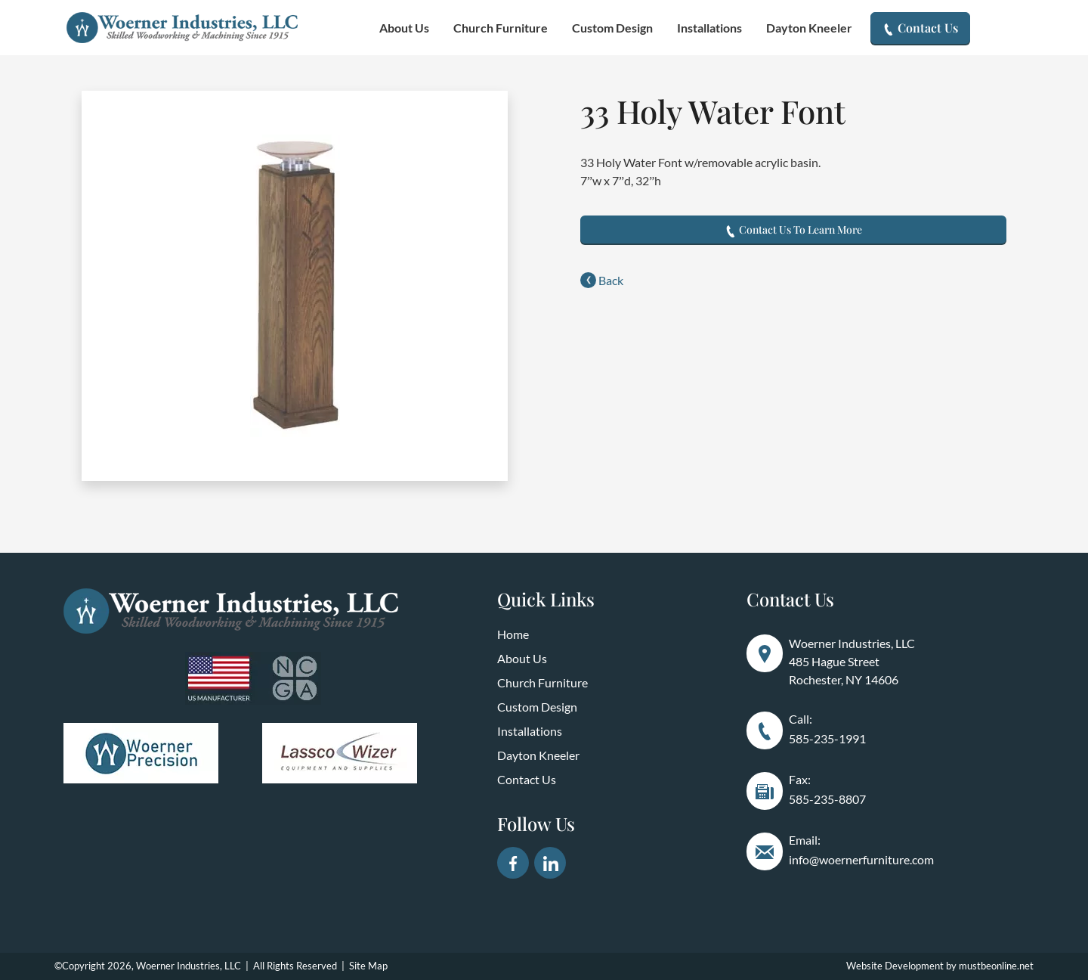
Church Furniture (500, 27)
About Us (404, 27)
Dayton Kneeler (809, 27)
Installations (709, 27)
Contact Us (920, 28)
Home (513, 634)
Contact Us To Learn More (793, 229)
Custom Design (612, 27)
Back (601, 280)
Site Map (368, 966)
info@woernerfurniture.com (861, 859)
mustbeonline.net (996, 966)
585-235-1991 (827, 738)
